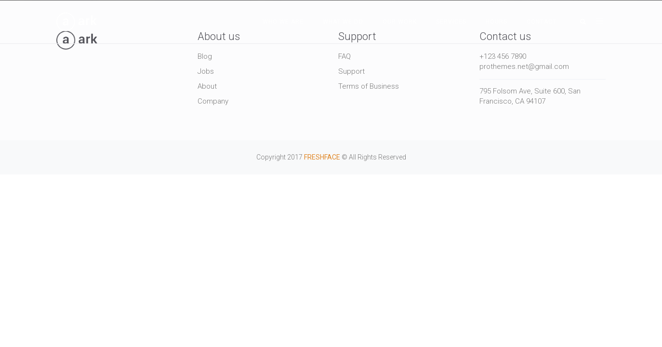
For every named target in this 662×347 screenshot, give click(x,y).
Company (213, 101)
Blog (205, 56)
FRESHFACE (322, 157)
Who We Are (283, 21)
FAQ (344, 56)
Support (351, 71)
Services (451, 21)
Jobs (206, 71)
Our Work (400, 21)
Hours (496, 21)
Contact (541, 21)
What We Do (343, 21)
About (207, 86)
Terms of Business (368, 86)
